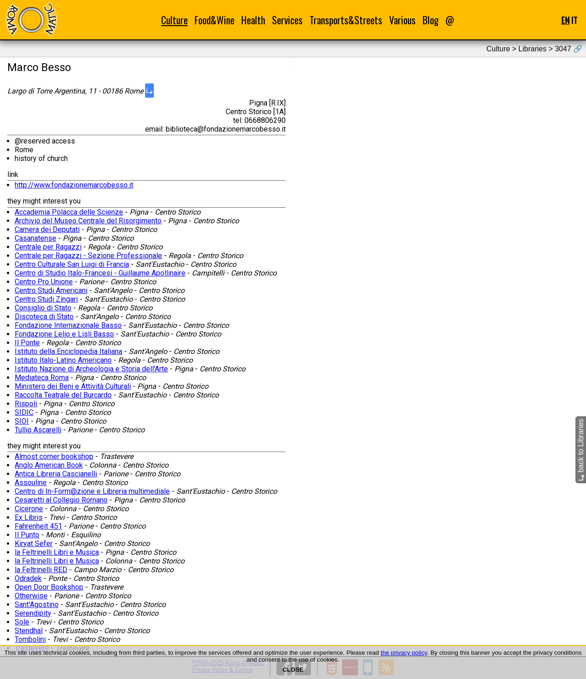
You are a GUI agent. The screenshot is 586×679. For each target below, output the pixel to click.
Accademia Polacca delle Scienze (69, 212)
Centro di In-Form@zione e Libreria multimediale (92, 491)
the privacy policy (403, 652)
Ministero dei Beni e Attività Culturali (73, 386)
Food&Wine (214, 20)
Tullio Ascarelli (38, 429)
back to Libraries (581, 450)
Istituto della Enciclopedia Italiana (68, 351)
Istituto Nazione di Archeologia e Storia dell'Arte (91, 368)
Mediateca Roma (42, 377)
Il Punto (27, 534)
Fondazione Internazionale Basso (68, 325)
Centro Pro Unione (44, 281)
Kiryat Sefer (34, 543)
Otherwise (31, 595)
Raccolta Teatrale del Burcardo (63, 395)
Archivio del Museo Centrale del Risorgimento (88, 220)
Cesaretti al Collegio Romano (61, 500)
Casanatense (35, 238)
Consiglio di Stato (43, 308)
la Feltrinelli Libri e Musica (57, 552)
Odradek (28, 578)
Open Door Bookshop (49, 587)
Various (402, 20)
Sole (22, 622)
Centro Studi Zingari (46, 299)
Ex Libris (29, 517)
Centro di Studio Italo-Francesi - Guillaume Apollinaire (100, 273)
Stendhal (29, 630)
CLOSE (293, 669)
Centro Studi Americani (51, 290)
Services (287, 20)
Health (253, 20)
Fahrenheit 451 (38, 526)
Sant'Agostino (37, 604)
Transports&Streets (345, 20)
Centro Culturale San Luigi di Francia (72, 264)
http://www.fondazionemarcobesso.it (74, 185)
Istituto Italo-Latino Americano (63, 360)
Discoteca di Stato (44, 316)
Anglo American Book (49, 465)
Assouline (31, 482)
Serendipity (33, 613)
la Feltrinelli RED (41, 569)
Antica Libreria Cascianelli (56, 473)
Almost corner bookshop (54, 456)
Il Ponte (27, 342)
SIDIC (24, 412)
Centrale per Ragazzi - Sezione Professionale (88, 255)
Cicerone (29, 508)
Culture (174, 20)
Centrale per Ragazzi (48, 247)
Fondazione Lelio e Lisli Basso (64, 334)
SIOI (22, 421)
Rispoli (26, 403)
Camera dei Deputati (47, 229)
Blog (431, 20)
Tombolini (30, 639)
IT (574, 20)
